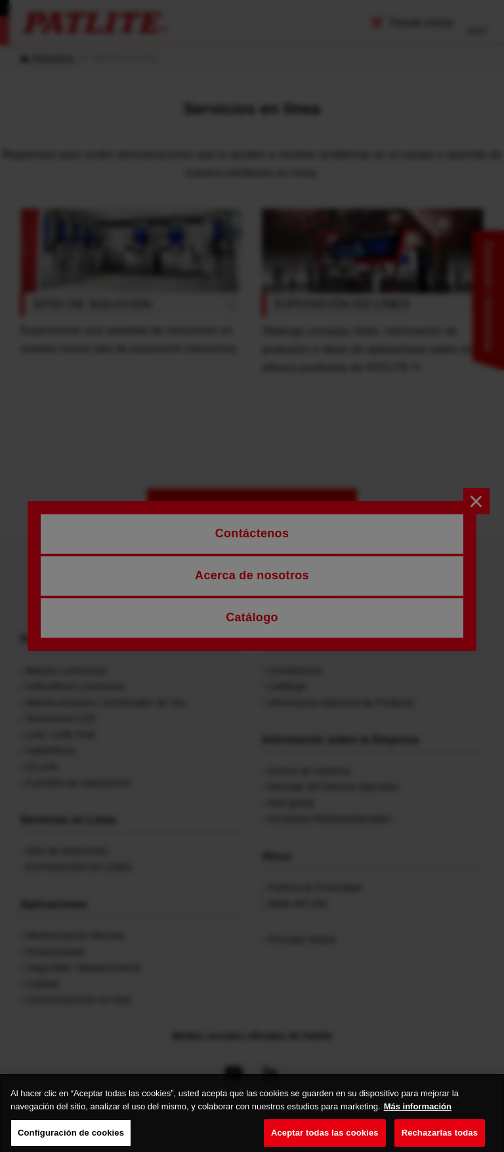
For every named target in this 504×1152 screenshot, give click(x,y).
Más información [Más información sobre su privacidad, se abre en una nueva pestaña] (418, 1114)
